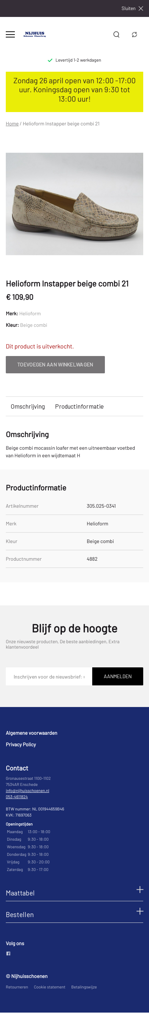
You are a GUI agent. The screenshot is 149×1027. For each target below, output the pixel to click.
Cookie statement (49, 987)
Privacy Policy (21, 744)
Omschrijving (28, 406)
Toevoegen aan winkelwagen (55, 364)
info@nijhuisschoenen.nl (27, 790)
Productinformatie (79, 406)
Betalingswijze (84, 987)
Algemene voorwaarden (31, 733)
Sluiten (132, 8)
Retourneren (17, 987)
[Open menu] (10, 34)
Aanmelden (118, 676)
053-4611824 (17, 797)
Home (12, 123)
